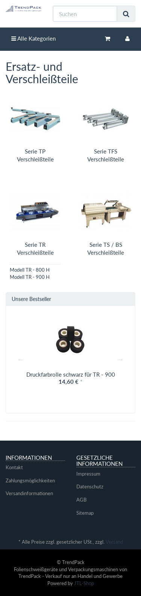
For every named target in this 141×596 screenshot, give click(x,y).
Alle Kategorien (33, 38)
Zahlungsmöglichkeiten (30, 480)
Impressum (88, 474)
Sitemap (85, 513)
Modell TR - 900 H (30, 277)
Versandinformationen (29, 493)
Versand (114, 542)
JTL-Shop (84, 583)
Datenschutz (89, 486)
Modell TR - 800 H (30, 270)
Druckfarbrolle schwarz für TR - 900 (70, 374)
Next (120, 359)
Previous (21, 359)
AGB (81, 500)
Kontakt (14, 467)
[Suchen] (85, 14)
